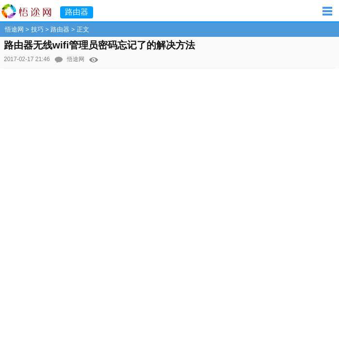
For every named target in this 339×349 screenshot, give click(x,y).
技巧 (37, 29)
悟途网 (14, 29)
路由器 (59, 29)
